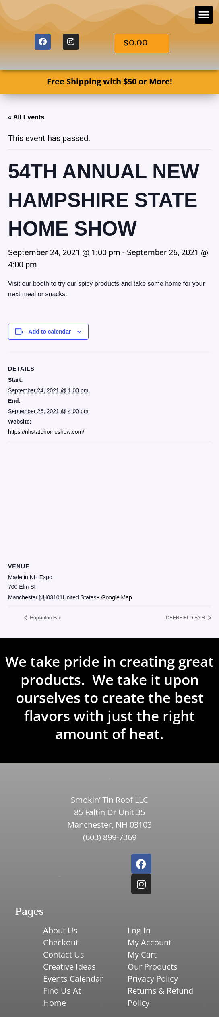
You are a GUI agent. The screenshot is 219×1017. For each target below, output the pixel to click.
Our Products (153, 966)
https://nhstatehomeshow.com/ (46, 432)
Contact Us (63, 954)
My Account (149, 942)
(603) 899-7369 (109, 837)
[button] (204, 15)
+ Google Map (114, 597)
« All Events (26, 117)
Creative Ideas (69, 966)
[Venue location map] (109, 499)
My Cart (142, 954)
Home (54, 1002)
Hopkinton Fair (45, 618)
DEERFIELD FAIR (186, 618)
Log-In (139, 930)
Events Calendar (73, 978)
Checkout (61, 942)
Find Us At (62, 990)
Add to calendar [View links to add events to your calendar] (50, 331)
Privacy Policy (153, 978)
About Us (60, 930)
